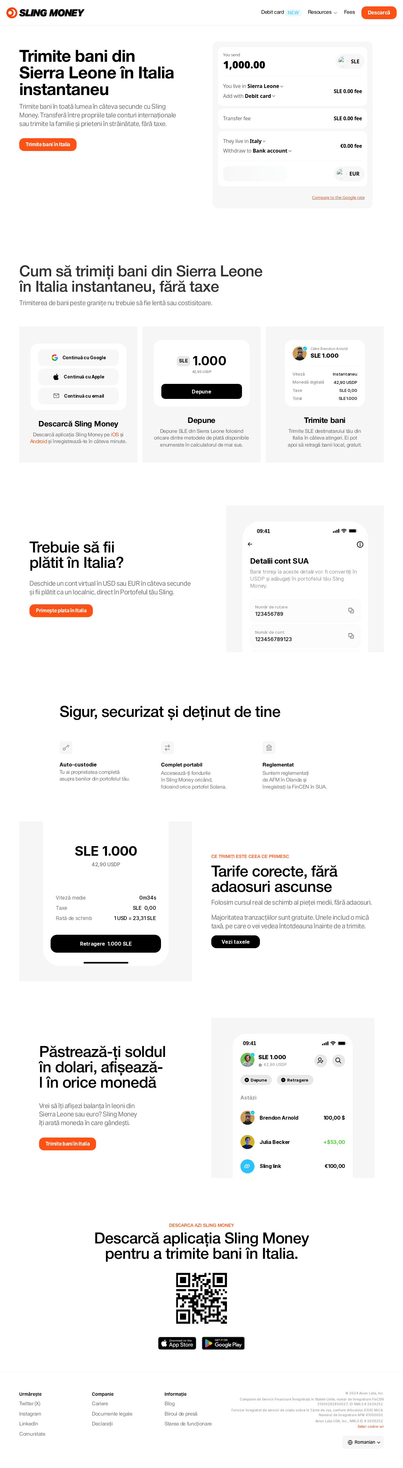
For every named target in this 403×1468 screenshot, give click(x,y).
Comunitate (32, 1434)
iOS (115, 435)
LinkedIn (28, 1424)
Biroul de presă (181, 1414)
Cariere (100, 1404)
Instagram (30, 1414)
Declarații (102, 1424)
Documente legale (112, 1414)
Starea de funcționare (188, 1424)
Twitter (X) (29, 1404)
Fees (349, 12)
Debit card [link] (272, 12)
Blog (170, 1404)
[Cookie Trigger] (371, 1426)
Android (38, 442)
